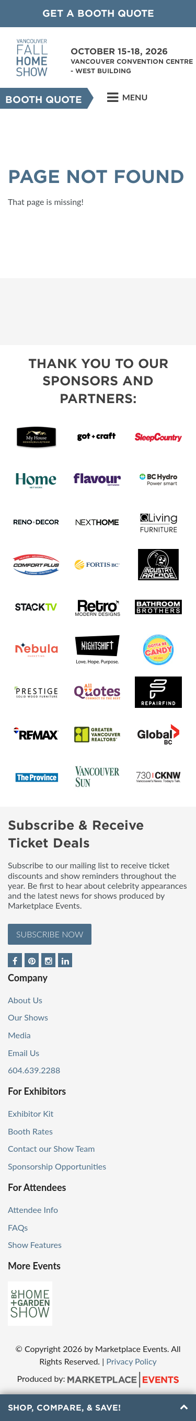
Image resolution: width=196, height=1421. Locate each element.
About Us (25, 1000)
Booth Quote (43, 99)
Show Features (35, 1245)
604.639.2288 (34, 1070)
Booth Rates (30, 1131)
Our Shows (28, 1017)
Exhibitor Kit (30, 1113)
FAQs (18, 1227)
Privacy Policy (131, 1361)
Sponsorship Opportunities (57, 1166)
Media (19, 1035)
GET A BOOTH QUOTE (98, 13)
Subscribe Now (49, 934)
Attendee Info (33, 1209)
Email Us (23, 1053)
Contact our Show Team (51, 1148)
